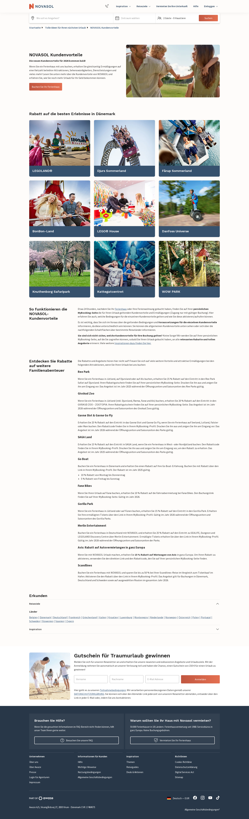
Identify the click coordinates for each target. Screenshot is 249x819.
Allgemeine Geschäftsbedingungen (95, 777)
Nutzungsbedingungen (89, 772)
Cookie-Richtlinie (183, 762)
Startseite (35, 27)
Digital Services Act (184, 772)
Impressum (34, 782)
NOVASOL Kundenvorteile (104, 27)
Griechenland (89, 617)
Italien (102, 617)
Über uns (33, 762)
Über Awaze (35, 767)
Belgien (33, 617)
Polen (195, 617)
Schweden (34, 621)
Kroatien (113, 617)
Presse (32, 772)
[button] (134, 18)
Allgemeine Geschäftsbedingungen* (202, 809)
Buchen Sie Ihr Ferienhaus (46, 86)
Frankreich (74, 617)
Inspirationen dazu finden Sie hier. (132, 343)
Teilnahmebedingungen (113, 690)
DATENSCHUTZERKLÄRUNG (89, 693)
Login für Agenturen (39, 777)
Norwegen (171, 617)
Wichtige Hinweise (87, 767)
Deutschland (60, 617)
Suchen (208, 18)
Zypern (70, 621)
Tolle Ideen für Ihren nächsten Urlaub (65, 27)
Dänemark (45, 617)
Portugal (206, 617)
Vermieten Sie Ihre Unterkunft (172, 6)
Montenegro (141, 617)
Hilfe (195, 6)
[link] (59, 148)
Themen (130, 762)
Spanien (59, 621)
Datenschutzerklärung (186, 767)
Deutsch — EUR (178, 798)
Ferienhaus (121, 308)
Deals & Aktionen (134, 772)
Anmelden (200, 679)
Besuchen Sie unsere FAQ (76, 740)
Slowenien (47, 621)
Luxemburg (126, 617)
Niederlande (156, 617)
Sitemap (179, 777)
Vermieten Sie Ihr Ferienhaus (172, 740)
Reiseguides (132, 767)
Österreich (184, 617)
